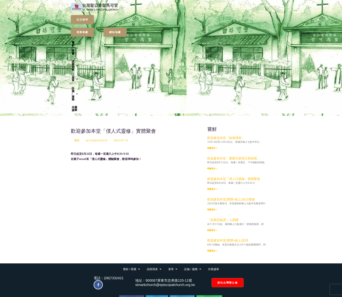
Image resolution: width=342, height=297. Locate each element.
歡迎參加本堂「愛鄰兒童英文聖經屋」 (233, 91)
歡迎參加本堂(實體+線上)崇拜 (228, 173)
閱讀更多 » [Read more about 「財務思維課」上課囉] (212, 162)
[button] (135, 43)
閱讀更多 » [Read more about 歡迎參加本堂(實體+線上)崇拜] (212, 183)
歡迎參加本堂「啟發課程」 (226, 70)
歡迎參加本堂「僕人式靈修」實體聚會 (233, 111)
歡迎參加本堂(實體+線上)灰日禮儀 (231, 132)
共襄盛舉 (209, 42)
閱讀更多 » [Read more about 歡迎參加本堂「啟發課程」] (212, 80)
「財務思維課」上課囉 (222, 152)
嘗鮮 (77, 73)
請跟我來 (156, 42)
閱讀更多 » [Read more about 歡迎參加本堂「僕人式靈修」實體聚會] (212, 121)
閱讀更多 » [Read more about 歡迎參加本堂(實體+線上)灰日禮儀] (212, 141)
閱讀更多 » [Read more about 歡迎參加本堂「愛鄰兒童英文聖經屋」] (212, 100)
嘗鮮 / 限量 (135, 42)
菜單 (172, 42)
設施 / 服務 (190, 42)
